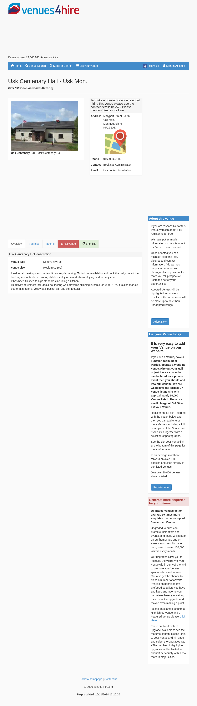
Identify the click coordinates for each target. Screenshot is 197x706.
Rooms (50, 243)
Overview (16, 243)
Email (94, 170)
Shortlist (88, 243)
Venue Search (35, 65)
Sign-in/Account (174, 65)
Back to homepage (91, 679)
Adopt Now (160, 321)
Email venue (68, 243)
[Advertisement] (144, 29)
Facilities (34, 243)
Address (96, 116)
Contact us (110, 679)
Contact (96, 164)
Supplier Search (61, 65)
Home (16, 65)
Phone (95, 158)
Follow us (151, 66)
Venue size (18, 267)
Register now (161, 487)
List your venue (87, 65)
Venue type (18, 261)
